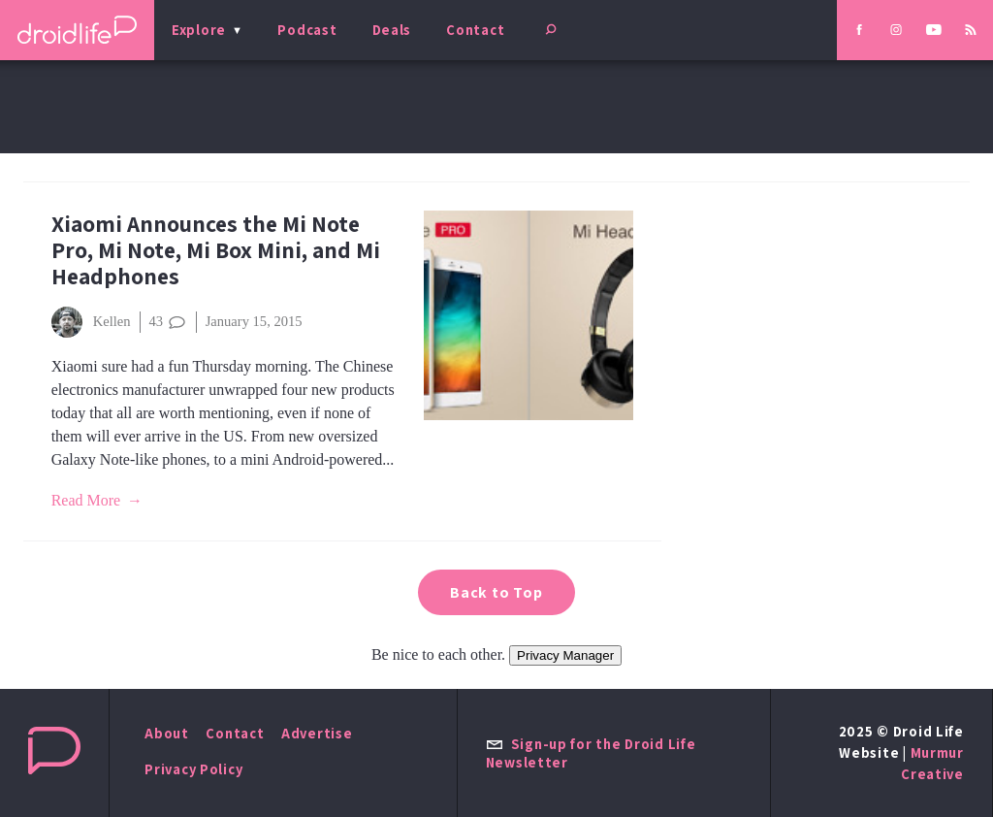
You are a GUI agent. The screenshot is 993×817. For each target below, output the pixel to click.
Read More (86, 500)
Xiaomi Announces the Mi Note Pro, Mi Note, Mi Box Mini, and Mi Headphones (215, 250)
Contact (475, 29)
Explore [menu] (199, 29)
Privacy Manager (565, 655)
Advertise (317, 733)
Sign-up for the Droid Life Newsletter (591, 753)
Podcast (306, 29)
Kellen (91, 322)
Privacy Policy (193, 769)
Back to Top (496, 592)
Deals (392, 29)
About (166, 733)
